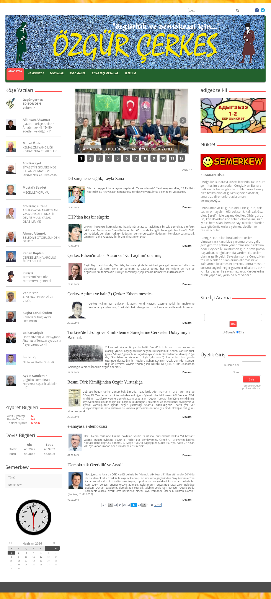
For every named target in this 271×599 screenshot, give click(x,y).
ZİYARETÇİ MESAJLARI (105, 73)
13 (115, 504)
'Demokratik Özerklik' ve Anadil (95, 464)
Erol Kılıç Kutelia (35, 206)
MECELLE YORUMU (36, 192)
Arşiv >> (187, 169)
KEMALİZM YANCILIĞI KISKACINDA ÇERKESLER (40, 149)
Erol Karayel (32, 163)
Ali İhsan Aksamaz (36, 120)
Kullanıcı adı (231, 365)
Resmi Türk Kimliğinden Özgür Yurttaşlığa (105, 382)
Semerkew (14, 484)
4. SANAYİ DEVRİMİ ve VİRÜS (38, 299)
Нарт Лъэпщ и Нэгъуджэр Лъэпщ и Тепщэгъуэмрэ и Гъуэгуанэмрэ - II (42, 340)
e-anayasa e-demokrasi (87, 426)
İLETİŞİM (130, 73)
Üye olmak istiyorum (250, 388)
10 (163, 158)
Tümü (11, 477)
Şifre (236, 372)
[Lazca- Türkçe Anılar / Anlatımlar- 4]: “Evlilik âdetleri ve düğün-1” (38, 127)
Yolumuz (29, 108)
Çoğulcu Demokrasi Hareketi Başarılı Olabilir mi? (40, 383)
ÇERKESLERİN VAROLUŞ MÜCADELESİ (39, 259)
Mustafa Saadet (34, 187)
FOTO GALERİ (77, 73)
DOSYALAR (57, 73)
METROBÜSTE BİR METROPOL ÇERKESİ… (38, 279)
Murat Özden (32, 143)
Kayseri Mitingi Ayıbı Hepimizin (37, 319)
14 (120, 504)
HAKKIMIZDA (36, 73)
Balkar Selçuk (33, 333)
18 (139, 504)
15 (124, 504)
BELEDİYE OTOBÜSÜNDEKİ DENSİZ (41, 239)
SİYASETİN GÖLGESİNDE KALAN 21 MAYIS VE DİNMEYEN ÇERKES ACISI (40, 171)
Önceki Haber (80, 120)
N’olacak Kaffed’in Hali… (39, 362)
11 (172, 158)
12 (181, 158)
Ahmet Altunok (34, 233)
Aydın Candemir (35, 376)
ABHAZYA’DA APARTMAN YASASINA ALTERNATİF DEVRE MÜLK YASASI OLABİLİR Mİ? (40, 216)
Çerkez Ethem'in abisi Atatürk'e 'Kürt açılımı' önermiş (114, 255)
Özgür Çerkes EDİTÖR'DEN (33, 101)
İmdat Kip (30, 357)
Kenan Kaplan (33, 253)
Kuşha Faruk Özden (37, 313)
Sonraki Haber (183, 120)
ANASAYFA (15, 71)
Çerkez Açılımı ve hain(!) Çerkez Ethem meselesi (110, 293)
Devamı (188, 207)
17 (134, 504)
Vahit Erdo (30, 293)
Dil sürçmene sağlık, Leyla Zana (95, 178)
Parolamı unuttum (252, 385)
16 (128, 504)
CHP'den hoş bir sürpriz (88, 217)
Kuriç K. (28, 273)
